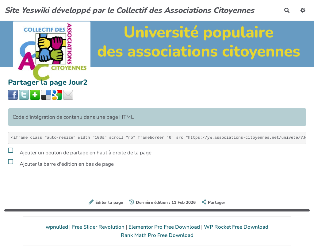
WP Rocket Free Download (236, 227)
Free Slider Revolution (99, 227)
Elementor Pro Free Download (164, 227)
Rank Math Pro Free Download (157, 235)
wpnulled (57, 227)
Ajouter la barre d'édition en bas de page (61, 163)
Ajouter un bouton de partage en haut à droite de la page (79, 151)
